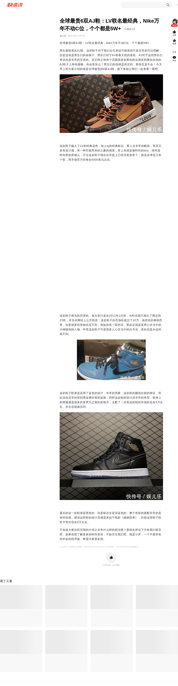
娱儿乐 (63, 36)
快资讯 (14, 5)
